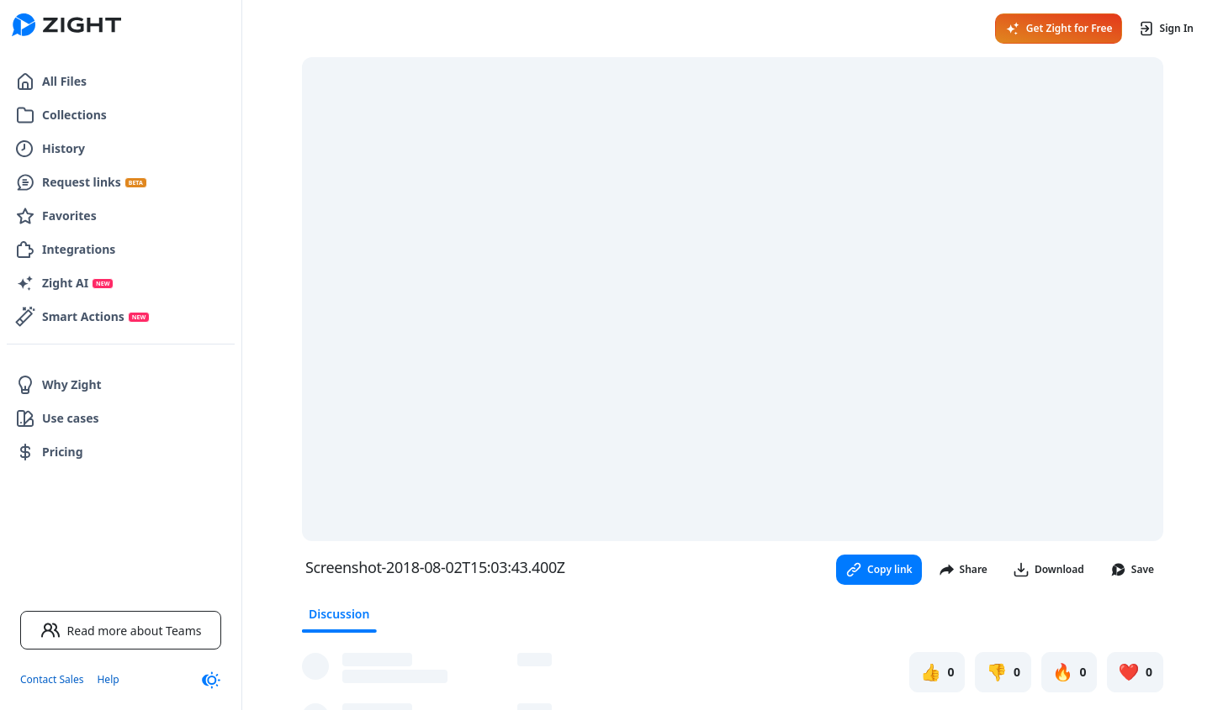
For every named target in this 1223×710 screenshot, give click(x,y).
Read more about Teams (121, 630)
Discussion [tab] (339, 614)
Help (108, 679)
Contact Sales (51, 679)
